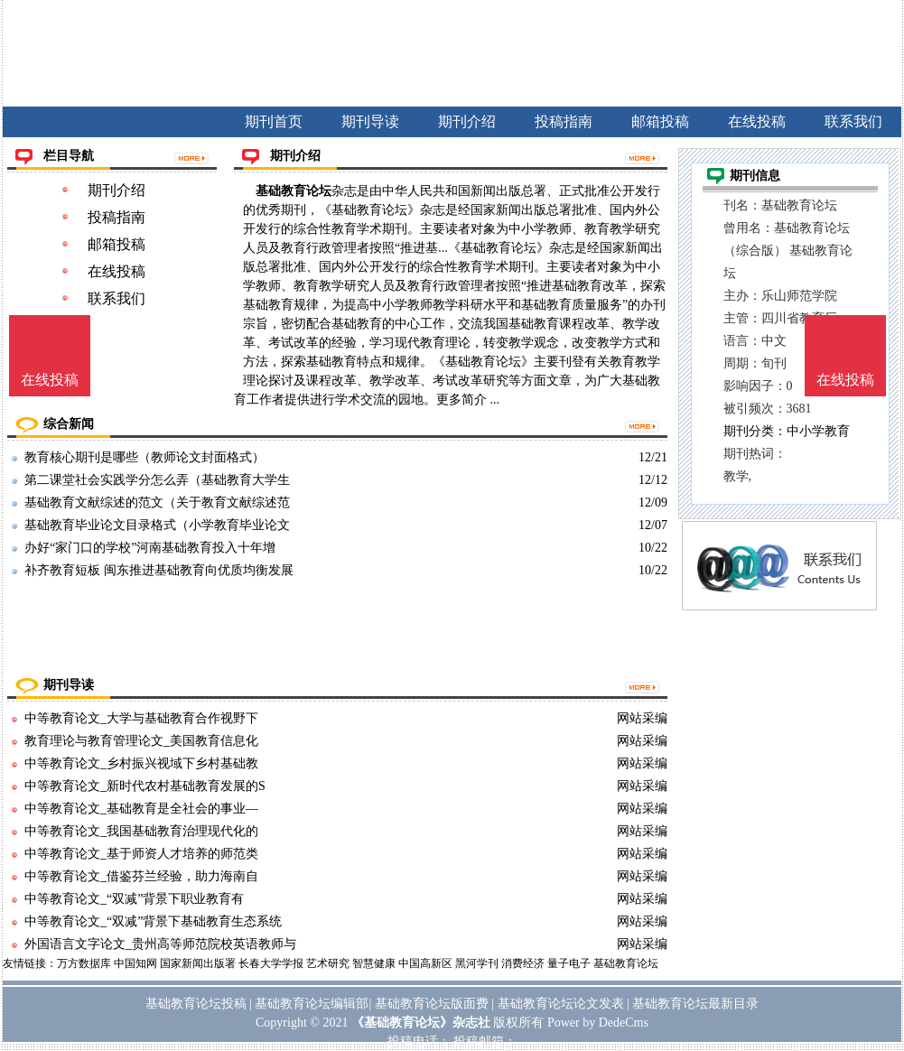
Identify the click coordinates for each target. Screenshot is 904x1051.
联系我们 (116, 298)
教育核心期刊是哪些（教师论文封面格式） (144, 457)
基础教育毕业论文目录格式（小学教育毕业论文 (157, 525)
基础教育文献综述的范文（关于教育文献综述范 (157, 502)
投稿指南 (116, 217)
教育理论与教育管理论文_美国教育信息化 (141, 741)
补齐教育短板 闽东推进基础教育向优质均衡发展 (159, 570)
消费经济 (523, 963)
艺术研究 (327, 963)
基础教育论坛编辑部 (311, 1003)
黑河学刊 (477, 963)
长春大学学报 (270, 963)
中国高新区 (425, 963)
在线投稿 (116, 271)
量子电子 (569, 963)
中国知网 (135, 963)
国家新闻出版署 (198, 963)
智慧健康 (374, 963)
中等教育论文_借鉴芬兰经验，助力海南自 (141, 876)
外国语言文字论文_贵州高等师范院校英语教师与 (160, 944)
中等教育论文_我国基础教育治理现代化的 (141, 831)
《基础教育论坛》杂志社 (420, 1022)
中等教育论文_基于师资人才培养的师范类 (141, 853)
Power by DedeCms (597, 1022)
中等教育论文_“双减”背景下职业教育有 (134, 899)
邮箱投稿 (116, 244)
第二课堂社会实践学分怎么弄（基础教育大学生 (157, 480)
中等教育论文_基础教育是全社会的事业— (141, 808)
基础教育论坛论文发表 (561, 1003)
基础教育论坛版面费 (432, 1003)
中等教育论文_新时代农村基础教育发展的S (145, 786)
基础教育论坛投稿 (196, 1003)
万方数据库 (84, 963)
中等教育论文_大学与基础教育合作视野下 (141, 718)
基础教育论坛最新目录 (695, 1003)
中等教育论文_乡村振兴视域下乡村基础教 (141, 763)
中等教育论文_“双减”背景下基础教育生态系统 (153, 921)
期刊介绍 (116, 190)
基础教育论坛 (293, 191)
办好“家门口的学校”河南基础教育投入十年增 (149, 547)
